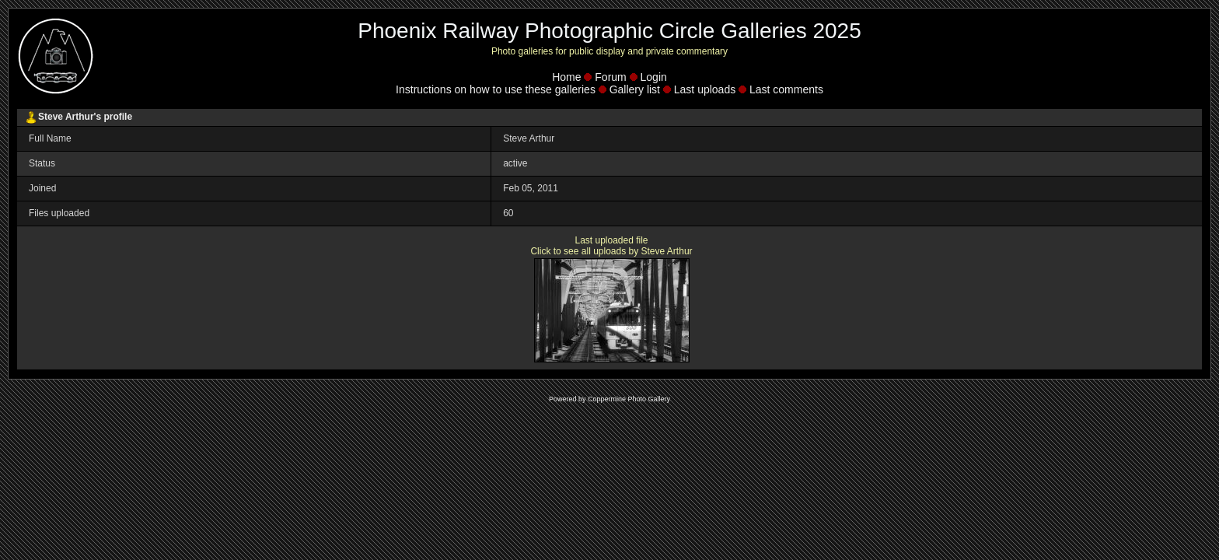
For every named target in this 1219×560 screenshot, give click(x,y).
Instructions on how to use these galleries (496, 89)
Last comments (786, 89)
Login (654, 77)
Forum (610, 77)
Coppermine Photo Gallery (629, 399)
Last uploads (704, 89)
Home (566, 77)
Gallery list (635, 89)
